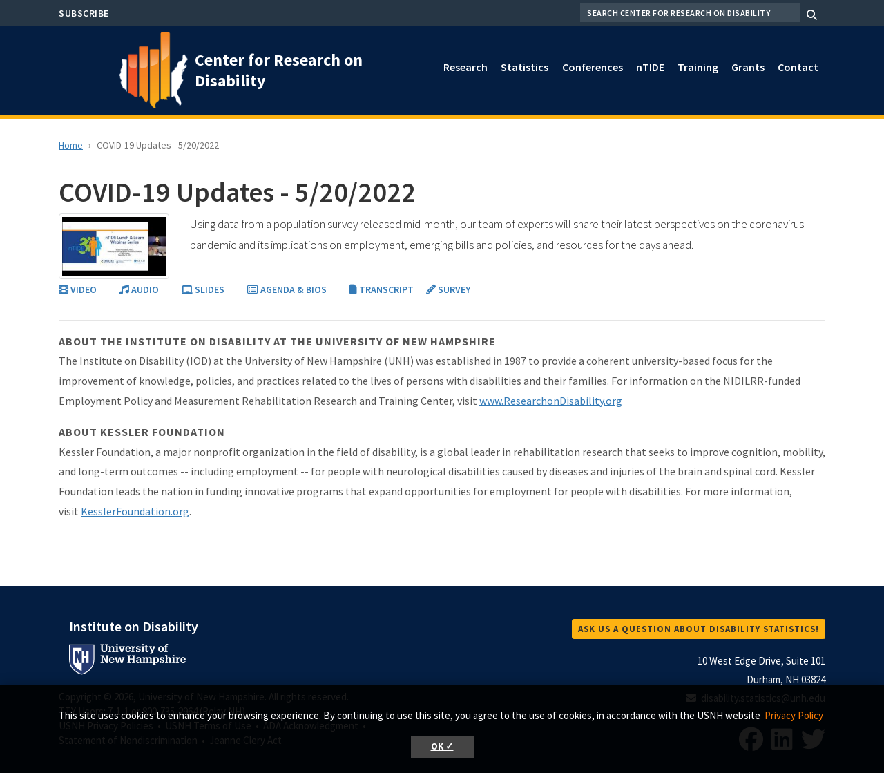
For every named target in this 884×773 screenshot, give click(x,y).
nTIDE (650, 67)
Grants (748, 67)
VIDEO (79, 289)
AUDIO (140, 289)
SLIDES (204, 289)
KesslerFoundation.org (135, 511)
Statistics (524, 67)
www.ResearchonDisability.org (550, 401)
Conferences (592, 67)
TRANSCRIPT (382, 289)
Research (465, 67)
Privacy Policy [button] (794, 715)
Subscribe (84, 13)
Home (71, 145)
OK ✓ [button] (442, 746)
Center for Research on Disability (279, 70)
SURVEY (448, 289)
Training (698, 67)
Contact (798, 67)
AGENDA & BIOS (288, 289)
